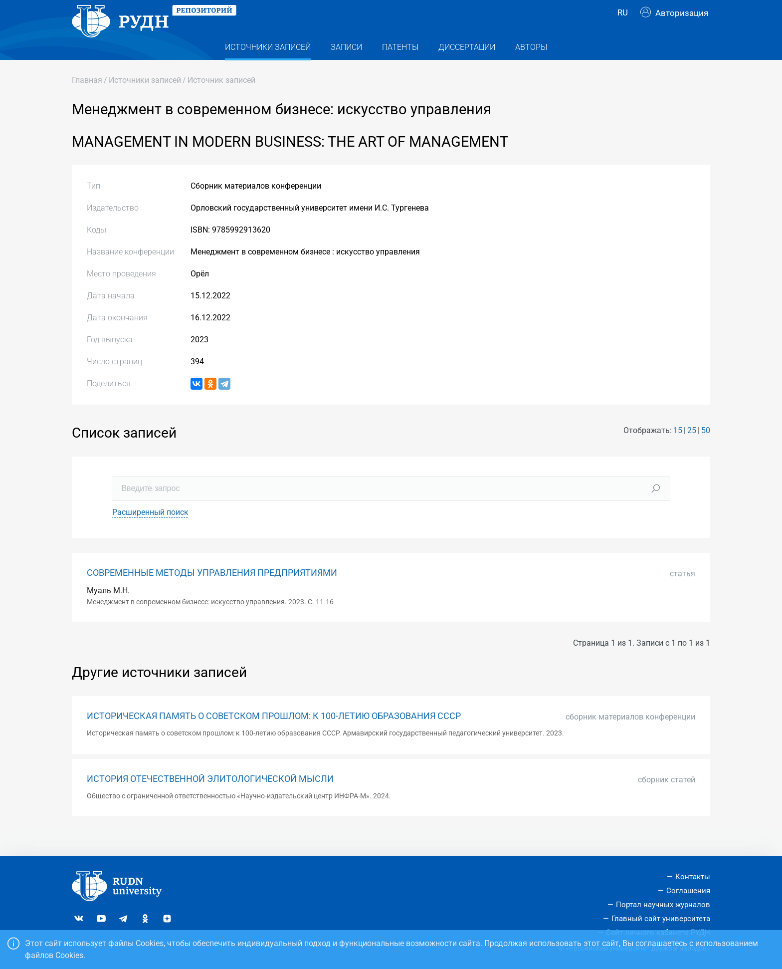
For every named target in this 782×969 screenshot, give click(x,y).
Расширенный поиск (150, 532)
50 (705, 450)
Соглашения (688, 890)
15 (677, 450)
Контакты (692, 876)
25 (691, 450)
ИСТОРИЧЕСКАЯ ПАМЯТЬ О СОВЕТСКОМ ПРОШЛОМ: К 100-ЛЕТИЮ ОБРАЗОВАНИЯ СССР (274, 736)
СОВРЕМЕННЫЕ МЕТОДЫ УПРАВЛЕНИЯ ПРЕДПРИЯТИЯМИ (212, 593)
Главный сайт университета (660, 918)
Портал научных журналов (663, 904)
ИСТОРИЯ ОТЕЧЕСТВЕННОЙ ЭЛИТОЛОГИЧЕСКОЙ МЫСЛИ (210, 799)
